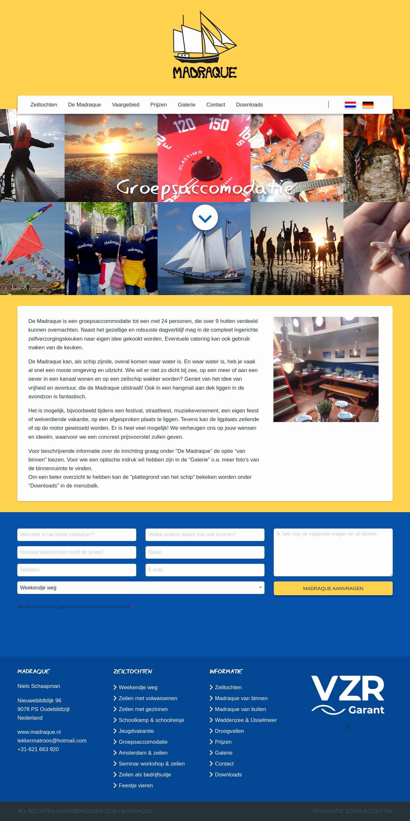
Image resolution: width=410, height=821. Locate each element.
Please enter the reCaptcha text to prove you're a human (73, 606)
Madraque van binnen (241, 698)
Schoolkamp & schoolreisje (151, 720)
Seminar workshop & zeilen (152, 764)
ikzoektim (378, 811)
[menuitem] (44, 104)
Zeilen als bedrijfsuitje (145, 775)
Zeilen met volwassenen (148, 698)
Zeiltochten (43, 105)
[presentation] (66, 623)
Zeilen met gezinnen (143, 709)
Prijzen (158, 105)
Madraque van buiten (240, 709)
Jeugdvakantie (136, 731)
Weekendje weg (138, 687)
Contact (215, 105)
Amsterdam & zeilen (143, 753)
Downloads (249, 105)
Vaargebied (125, 105)
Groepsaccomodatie (143, 742)
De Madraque (84, 105)
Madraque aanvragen (333, 588)
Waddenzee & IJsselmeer (246, 720)
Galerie (187, 105)
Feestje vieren (136, 786)
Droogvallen (229, 731)
